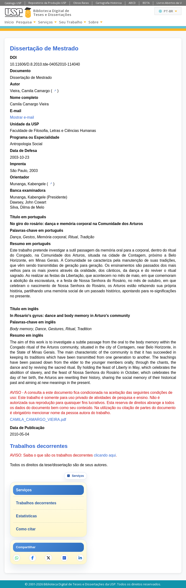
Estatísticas (26, 516)
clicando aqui (105, 455)
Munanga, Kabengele (28, 184)
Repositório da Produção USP (47, 2)
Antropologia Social (26, 144)
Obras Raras (81, 2)
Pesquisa (26, 22)
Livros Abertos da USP (171, 2)
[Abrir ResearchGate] (64, 557)
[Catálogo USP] (54, 90)
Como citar (25, 529)
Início (9, 22)
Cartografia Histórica (109, 2)
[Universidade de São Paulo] (14, 12)
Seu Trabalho (72, 22)
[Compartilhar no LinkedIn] (80, 557)
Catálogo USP (13, 3)
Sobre (95, 22)
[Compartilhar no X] (48, 557)
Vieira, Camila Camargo (30, 91)
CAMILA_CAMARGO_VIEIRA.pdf (38, 419)
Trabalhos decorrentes (36, 503)
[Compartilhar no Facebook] (32, 557)
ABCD (132, 2)
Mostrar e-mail (22, 117)
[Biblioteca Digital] (28, 12)
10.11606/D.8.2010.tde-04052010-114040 (45, 64)
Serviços (47, 22)
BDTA (146, 2)
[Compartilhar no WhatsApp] (16, 557)
